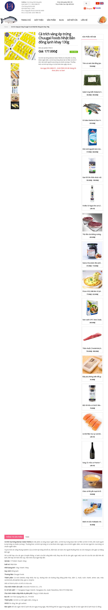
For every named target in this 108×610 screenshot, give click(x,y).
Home (6, 27)
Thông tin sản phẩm (14, 537)
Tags (27, 537)
